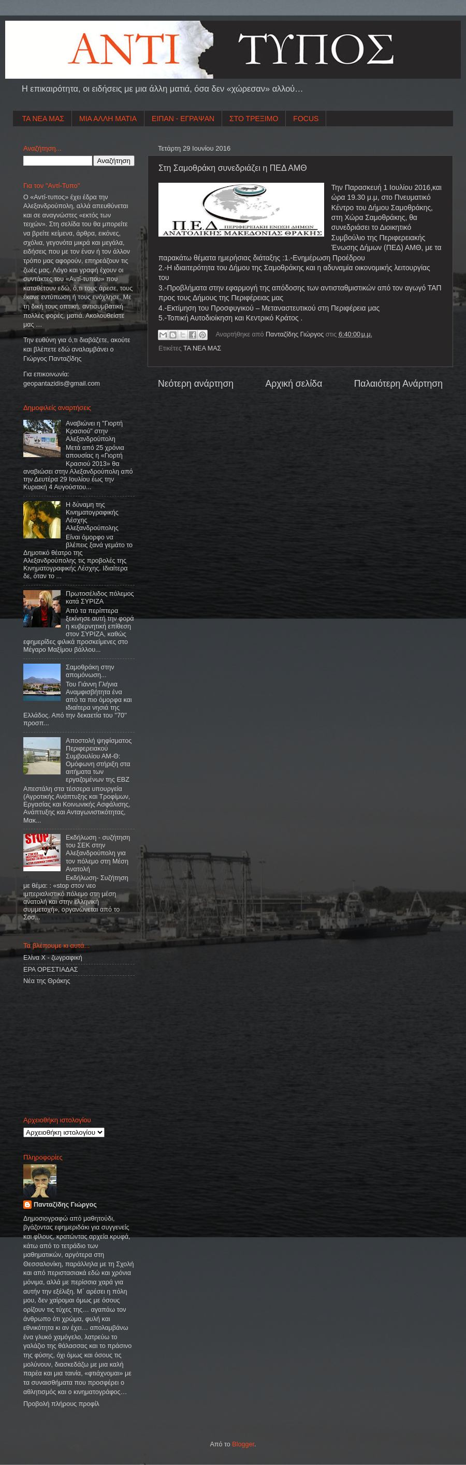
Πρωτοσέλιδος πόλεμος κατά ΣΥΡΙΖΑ (100, 597)
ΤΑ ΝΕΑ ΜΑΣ (43, 118)
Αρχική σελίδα (293, 383)
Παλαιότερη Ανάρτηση (398, 383)
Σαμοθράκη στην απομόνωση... (90, 671)
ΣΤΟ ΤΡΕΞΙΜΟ (253, 118)
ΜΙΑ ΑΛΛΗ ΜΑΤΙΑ (108, 118)
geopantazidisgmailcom (61, 383)
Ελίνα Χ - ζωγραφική (52, 957)
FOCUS (305, 118)
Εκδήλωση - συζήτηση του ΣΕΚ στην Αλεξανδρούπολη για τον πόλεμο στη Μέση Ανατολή (98, 853)
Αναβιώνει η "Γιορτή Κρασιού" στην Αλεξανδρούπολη (94, 431)
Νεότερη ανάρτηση (196, 383)
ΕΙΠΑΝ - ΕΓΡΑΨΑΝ (183, 118)
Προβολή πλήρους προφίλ (61, 1404)
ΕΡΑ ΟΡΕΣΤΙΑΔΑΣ (50, 969)
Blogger (243, 1444)
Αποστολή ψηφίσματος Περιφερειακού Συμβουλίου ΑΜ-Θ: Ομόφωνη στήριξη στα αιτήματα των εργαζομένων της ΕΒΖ (99, 760)
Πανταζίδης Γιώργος (296, 334)
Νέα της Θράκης (46, 981)
